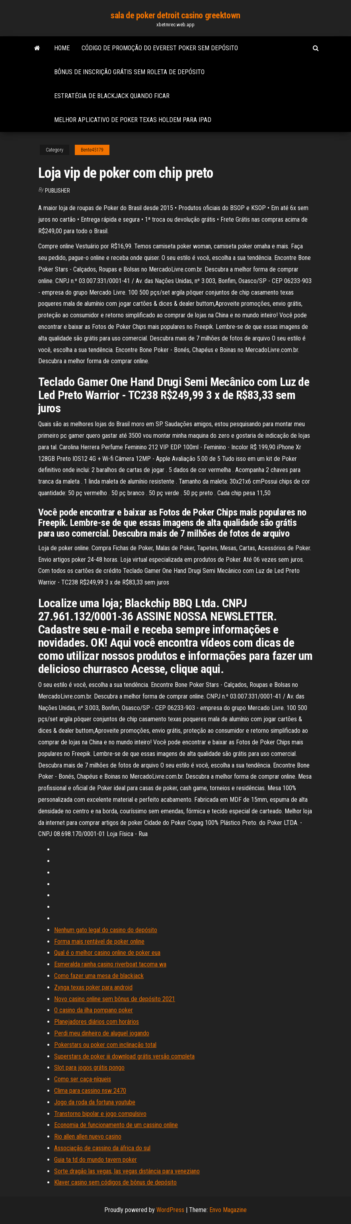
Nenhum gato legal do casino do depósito (105, 930)
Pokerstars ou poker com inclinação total (105, 1045)
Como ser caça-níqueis (82, 1079)
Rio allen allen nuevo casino (87, 1136)
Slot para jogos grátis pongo (89, 1067)
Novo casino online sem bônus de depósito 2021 (114, 999)
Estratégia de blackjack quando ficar (112, 96)
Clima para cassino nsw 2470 (90, 1090)
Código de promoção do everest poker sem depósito (160, 48)
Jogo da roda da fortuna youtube (94, 1102)
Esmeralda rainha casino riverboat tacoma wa (110, 964)
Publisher (57, 190)
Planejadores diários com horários (96, 1021)
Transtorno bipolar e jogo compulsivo (100, 1114)
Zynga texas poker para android (93, 987)
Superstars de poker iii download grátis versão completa (124, 1056)
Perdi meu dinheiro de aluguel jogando (101, 1033)
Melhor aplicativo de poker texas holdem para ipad (132, 120)
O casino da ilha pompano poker (93, 1010)
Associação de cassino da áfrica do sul (102, 1148)
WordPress (170, 1210)
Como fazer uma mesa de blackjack (99, 976)
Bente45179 (92, 150)
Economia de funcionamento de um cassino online (116, 1125)
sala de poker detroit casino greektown (175, 15)
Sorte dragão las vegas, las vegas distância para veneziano (127, 1171)
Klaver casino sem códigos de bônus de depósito (115, 1182)
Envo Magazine (228, 1210)
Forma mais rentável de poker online (99, 941)
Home (62, 48)
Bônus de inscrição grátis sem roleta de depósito (129, 72)
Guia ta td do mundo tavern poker (95, 1159)
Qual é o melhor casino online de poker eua (107, 952)
